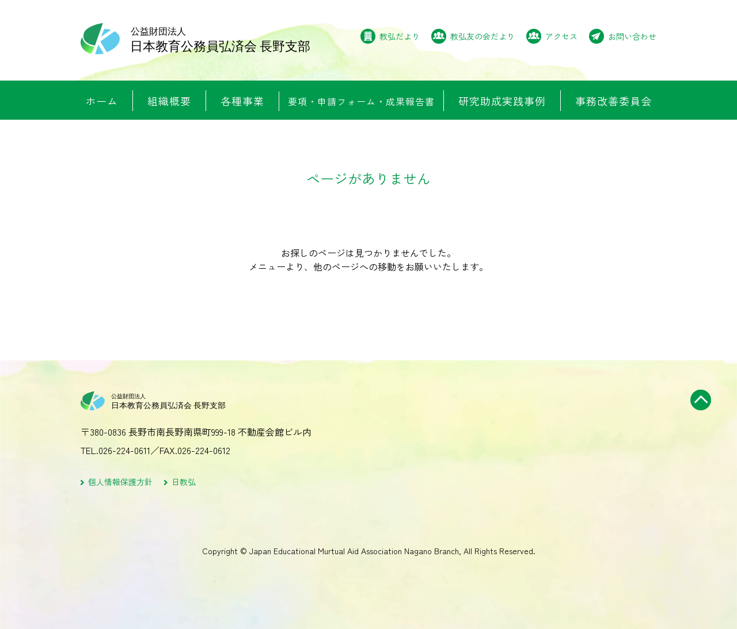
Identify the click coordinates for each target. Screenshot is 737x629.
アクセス (561, 36)
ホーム (101, 100)
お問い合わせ (632, 36)
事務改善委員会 (613, 100)
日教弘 (184, 481)
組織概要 (169, 100)
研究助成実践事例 (502, 100)
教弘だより (399, 36)
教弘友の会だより (482, 36)
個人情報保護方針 (120, 481)
